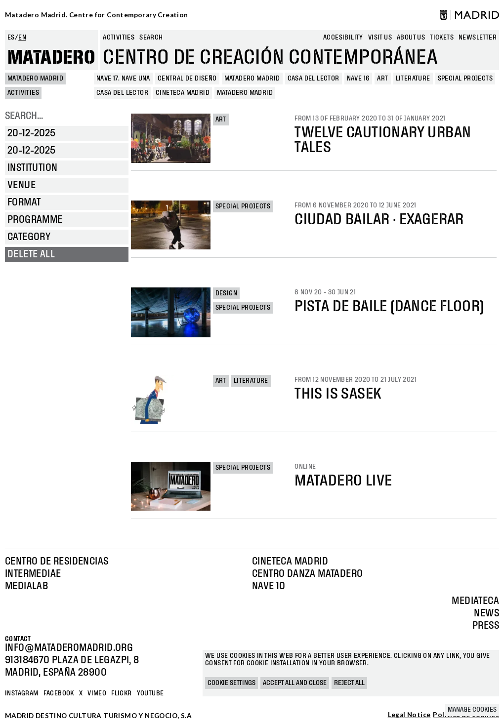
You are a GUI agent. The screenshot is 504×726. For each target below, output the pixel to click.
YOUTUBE (150, 693)
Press (485, 626)
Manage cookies (472, 709)
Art (220, 119)
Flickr (121, 693)
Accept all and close (295, 683)
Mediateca (475, 601)
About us (411, 37)
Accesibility (343, 37)
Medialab (26, 586)
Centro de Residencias (56, 561)
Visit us (380, 37)
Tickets (442, 37)
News (486, 613)
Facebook (58, 693)
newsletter (478, 37)
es (11, 37)
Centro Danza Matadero (307, 574)
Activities (118, 37)
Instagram (22, 693)
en (22, 37)
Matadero (51, 58)
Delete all (31, 254)
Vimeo (96, 693)
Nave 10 (269, 586)
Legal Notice (409, 715)
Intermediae (33, 574)
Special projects (242, 206)
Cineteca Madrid (290, 561)
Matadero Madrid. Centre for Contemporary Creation (96, 15)
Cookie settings (231, 683)
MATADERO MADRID (35, 78)
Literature (251, 380)
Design (226, 293)
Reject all (349, 683)
